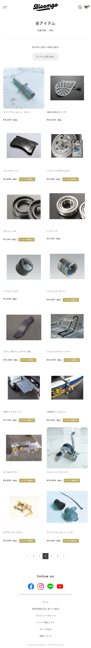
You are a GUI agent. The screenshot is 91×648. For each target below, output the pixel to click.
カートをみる (45, 629)
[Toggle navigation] (7, 7)
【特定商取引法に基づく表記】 (45, 609)
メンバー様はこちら (45, 622)
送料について (45, 636)
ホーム (45, 602)
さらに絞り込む (45, 56)
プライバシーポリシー (45, 616)
